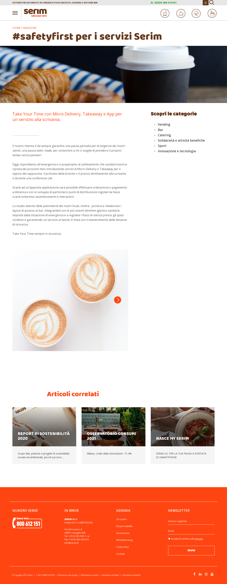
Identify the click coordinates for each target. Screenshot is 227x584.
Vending (164, 124)
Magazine (30, 27)
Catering (164, 135)
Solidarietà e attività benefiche (181, 140)
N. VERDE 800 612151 (163, 2)
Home (16, 27)
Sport (162, 146)
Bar (160, 130)
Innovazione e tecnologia (177, 151)
